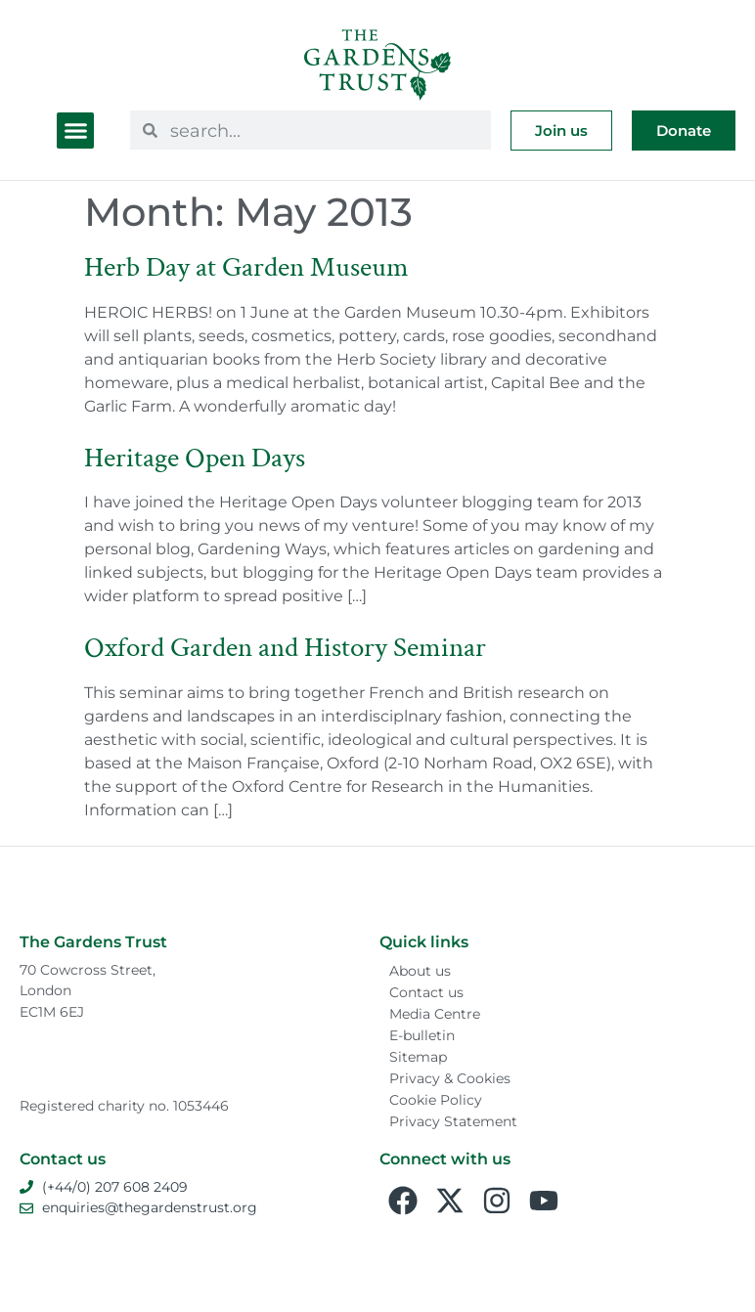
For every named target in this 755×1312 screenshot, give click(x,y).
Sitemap (418, 1057)
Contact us (426, 992)
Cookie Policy (435, 1100)
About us (420, 971)
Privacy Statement (453, 1121)
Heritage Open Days (194, 458)
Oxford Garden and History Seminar (285, 648)
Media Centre (434, 1014)
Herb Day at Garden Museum (246, 267)
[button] (75, 131)
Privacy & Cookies (450, 1078)
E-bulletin (422, 1035)
